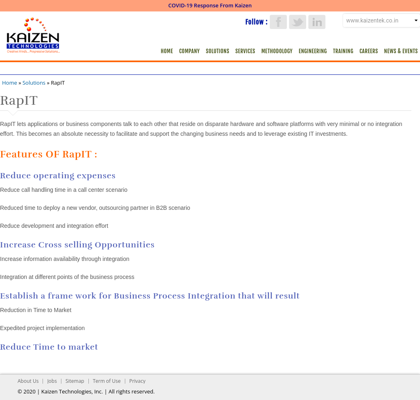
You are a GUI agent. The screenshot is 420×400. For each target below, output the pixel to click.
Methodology (276, 51)
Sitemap (74, 381)
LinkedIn (316, 22)
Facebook (278, 22)
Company (189, 51)
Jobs (52, 381)
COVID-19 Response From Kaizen (210, 5)
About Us (28, 381)
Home (167, 51)
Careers (368, 51)
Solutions (217, 51)
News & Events (401, 51)
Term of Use (107, 381)
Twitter (297, 22)
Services (245, 51)
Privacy (137, 381)
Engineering (313, 51)
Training (343, 51)
